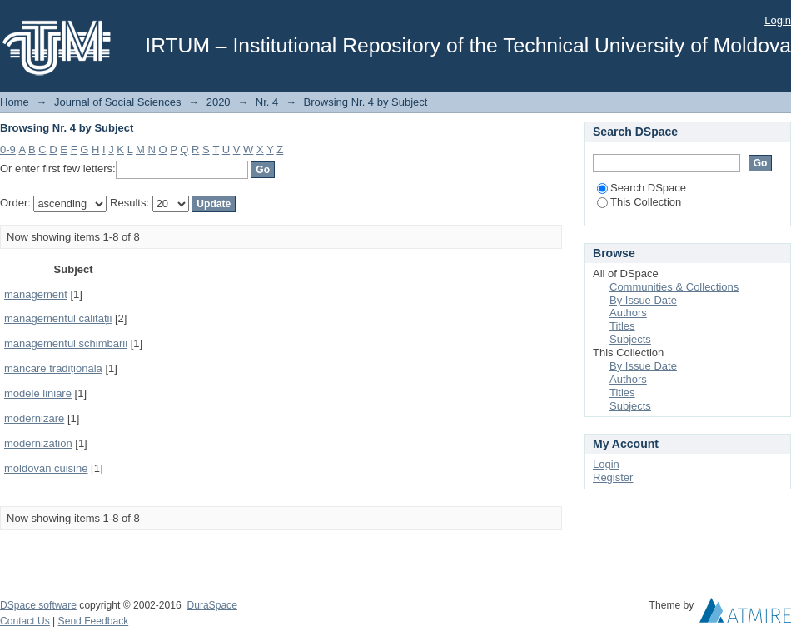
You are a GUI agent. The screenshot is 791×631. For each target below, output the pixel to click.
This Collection (639, 202)
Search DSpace (641, 187)
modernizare (34, 418)
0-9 (8, 149)
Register (613, 477)
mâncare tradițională (53, 368)
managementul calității (58, 318)
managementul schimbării (65, 343)
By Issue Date (643, 300)
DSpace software (38, 605)
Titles (622, 326)
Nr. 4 (267, 102)
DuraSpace (211, 605)
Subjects (630, 339)
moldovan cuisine (45, 468)
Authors (628, 312)
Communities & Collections (674, 287)
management (35, 294)
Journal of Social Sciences (117, 102)
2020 (218, 102)
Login (777, 20)
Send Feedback (93, 621)
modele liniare (38, 393)
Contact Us (25, 621)
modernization (38, 443)
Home (14, 102)
